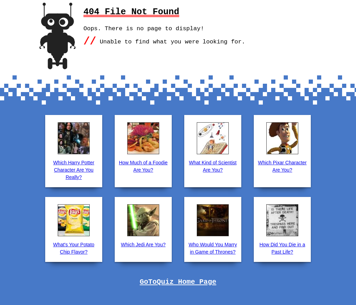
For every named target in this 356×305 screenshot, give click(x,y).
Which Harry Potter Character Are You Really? (73, 170)
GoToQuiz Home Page (178, 282)
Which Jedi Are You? (143, 244)
